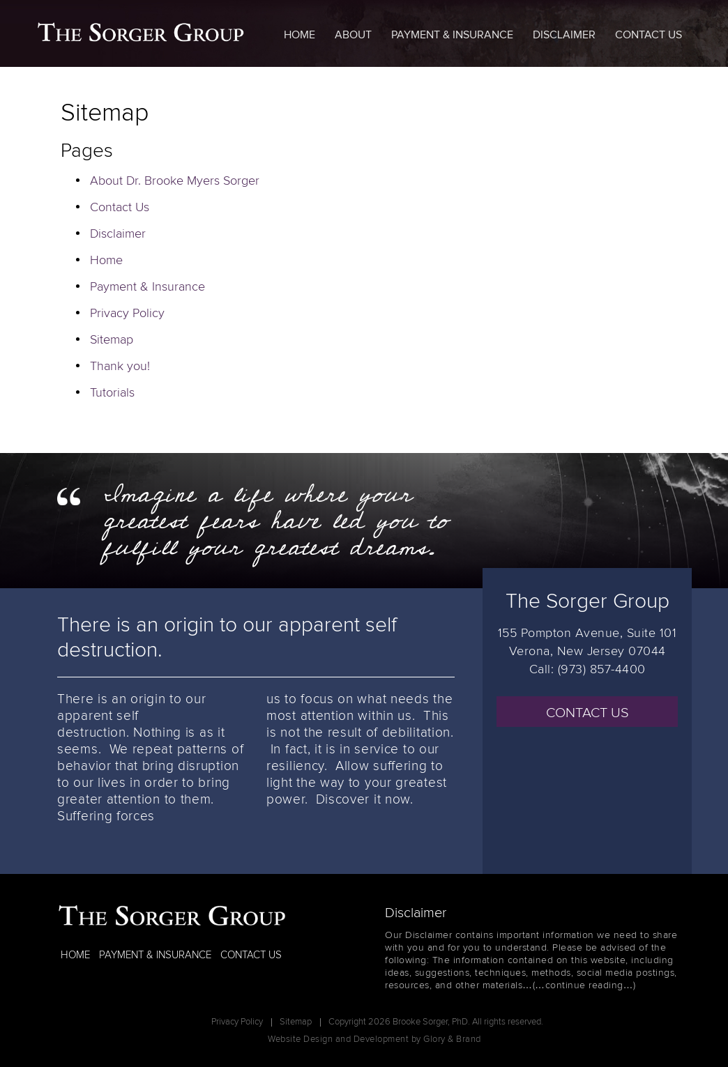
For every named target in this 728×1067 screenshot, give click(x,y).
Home (299, 34)
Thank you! (120, 366)
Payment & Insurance (452, 34)
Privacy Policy (127, 313)
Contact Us (648, 34)
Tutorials (112, 393)
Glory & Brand (452, 1039)
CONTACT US (587, 713)
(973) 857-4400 (602, 669)
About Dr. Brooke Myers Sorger (174, 181)
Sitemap (111, 340)
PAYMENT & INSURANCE (155, 955)
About (353, 34)
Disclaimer (564, 34)
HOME (75, 955)
